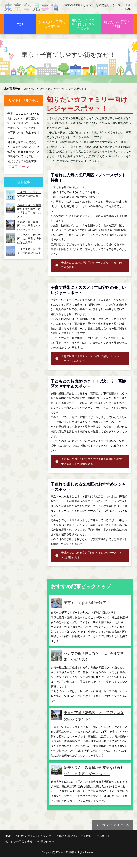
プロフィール (18, 166)
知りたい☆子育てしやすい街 (52, 24)
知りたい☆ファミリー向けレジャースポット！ (84, 24)
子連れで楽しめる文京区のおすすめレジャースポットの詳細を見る (91, 555)
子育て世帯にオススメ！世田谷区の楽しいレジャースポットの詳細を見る (91, 359)
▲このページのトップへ (113, 825)
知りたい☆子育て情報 (117, 24)
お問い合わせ (46, 841)
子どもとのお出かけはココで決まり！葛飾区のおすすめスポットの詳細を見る (91, 461)
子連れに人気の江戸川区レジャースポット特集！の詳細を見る (91, 265)
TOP (20, 24)
